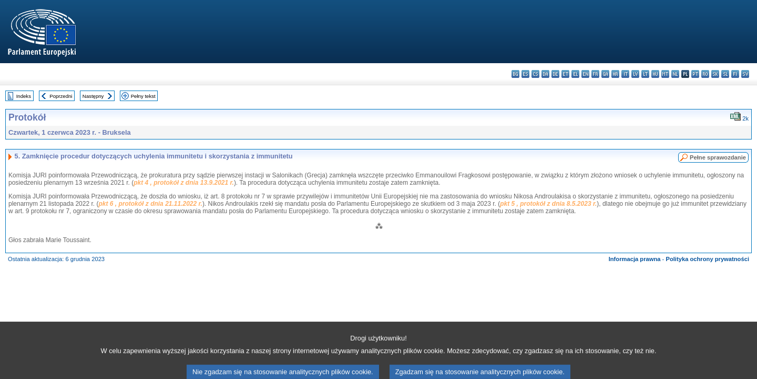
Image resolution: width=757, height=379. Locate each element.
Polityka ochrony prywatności (707, 259)
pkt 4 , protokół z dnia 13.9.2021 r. (184, 182)
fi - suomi (735, 74)
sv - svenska (745, 74)
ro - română (705, 74)
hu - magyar (655, 74)
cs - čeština (535, 74)
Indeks (23, 96)
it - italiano (625, 74)
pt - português (695, 74)
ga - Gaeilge (605, 74)
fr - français (595, 74)
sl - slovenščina (725, 74)
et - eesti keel (565, 74)
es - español (525, 74)
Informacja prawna (635, 259)
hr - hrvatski (615, 74)
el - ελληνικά (575, 74)
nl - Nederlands (675, 74)
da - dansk (545, 74)
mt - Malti (665, 74)
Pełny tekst (143, 96)
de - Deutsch (555, 74)
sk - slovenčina (715, 74)
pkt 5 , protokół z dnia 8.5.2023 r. (548, 203)
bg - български (515, 74)
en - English (585, 74)
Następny (93, 96)
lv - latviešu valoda (635, 74)
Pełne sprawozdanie (718, 157)
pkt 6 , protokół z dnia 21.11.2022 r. (150, 203)
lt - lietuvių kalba (645, 74)
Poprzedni (60, 96)
